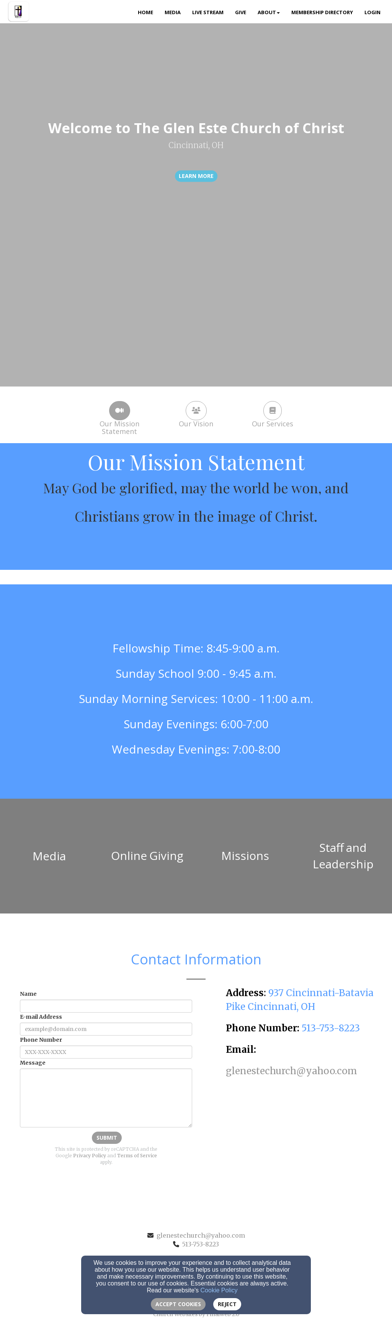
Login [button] (372, 12)
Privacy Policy (89, 1155)
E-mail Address (41, 1016)
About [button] (269, 12)
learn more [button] (196, 175)
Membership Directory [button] (322, 12)
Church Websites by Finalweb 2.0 (196, 1314)
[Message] (106, 1097)
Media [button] (173, 12)
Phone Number (41, 1039)
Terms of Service (137, 1155)
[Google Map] (301, 1135)
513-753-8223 (200, 1244)
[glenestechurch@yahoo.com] (291, 1072)
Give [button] (240, 12)
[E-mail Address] (106, 1029)
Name (28, 993)
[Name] (106, 1006)
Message (33, 1062)
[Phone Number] (106, 1052)
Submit (106, 1137)
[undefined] (49, 856)
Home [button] (145, 12)
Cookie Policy (219, 1290)
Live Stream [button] (208, 12)
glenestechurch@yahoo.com (201, 1235)
